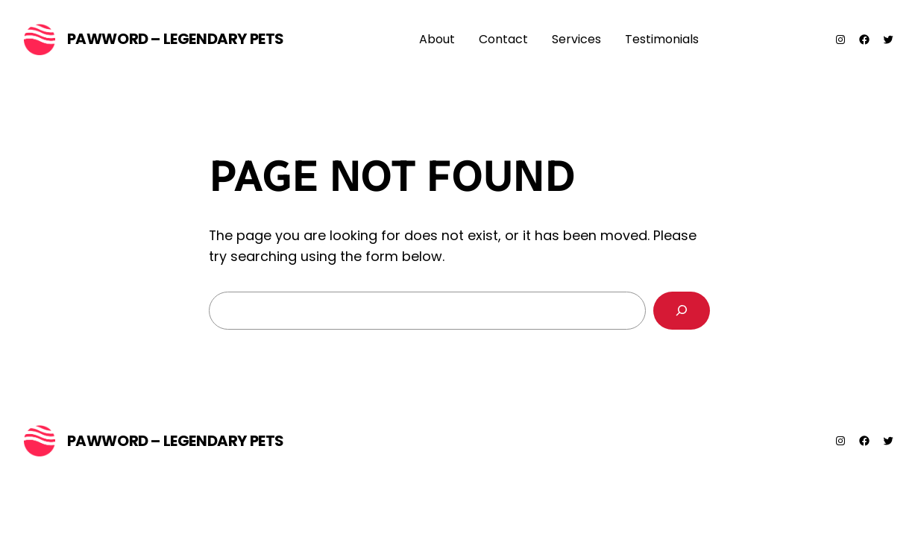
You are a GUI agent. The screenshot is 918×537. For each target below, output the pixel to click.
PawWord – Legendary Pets (175, 38)
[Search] (681, 311)
